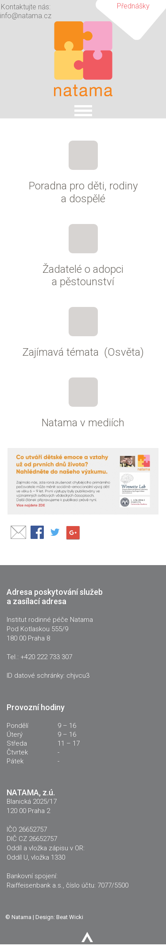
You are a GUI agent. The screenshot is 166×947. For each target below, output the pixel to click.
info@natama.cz (25, 16)
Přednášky (133, 6)
